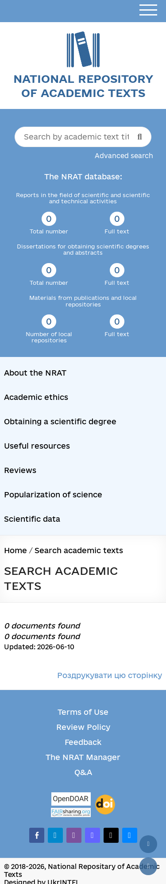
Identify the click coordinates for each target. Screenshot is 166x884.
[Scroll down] (148, 866)
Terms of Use (83, 712)
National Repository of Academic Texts (83, 85)
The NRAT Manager (83, 757)
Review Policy (83, 727)
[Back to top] (148, 844)
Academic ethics (36, 397)
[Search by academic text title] (83, 137)
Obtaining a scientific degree (60, 421)
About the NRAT (35, 372)
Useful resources (37, 446)
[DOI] (105, 804)
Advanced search (124, 155)
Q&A (83, 772)
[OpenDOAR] (71, 800)
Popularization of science (53, 494)
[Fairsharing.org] (71, 812)
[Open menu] (148, 10)
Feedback (83, 742)
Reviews (20, 470)
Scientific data (32, 519)
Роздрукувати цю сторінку (109, 675)
